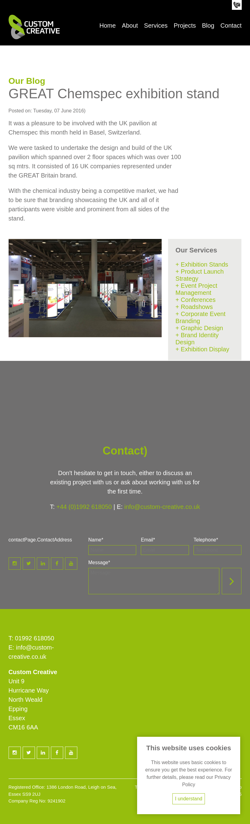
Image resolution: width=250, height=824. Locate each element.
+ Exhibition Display (202, 349)
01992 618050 (34, 638)
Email (148, 539)
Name (95, 539)
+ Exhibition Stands (201, 264)
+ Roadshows (194, 306)
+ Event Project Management (196, 289)
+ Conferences (195, 299)
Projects (185, 25)
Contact (231, 25)
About (130, 25)
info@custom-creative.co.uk (162, 506)
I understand (188, 798)
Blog (208, 25)
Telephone (206, 539)
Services (156, 25)
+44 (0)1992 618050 (84, 506)
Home (107, 25)
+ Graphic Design (199, 328)
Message (99, 562)
